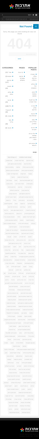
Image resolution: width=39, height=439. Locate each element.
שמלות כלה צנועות (13, 402)
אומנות (9, 76)
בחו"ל (14, 200)
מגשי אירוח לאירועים (26, 293)
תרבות (9, 128)
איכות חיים (9, 180)
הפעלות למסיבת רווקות (10, 223)
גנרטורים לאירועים (12, 207)
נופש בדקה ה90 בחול (11, 333)
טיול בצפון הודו (22, 253)
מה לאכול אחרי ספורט (32, 101)
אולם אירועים (27, 164)
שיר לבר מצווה (9, 396)
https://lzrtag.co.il (12, 157)
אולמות (18, 167)
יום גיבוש (11, 270)
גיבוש (16, 203)
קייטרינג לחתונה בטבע (14, 379)
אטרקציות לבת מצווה (22, 177)
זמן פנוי (9, 236)
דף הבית (20, 72)
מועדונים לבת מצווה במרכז (13, 309)
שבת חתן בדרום (12, 392)
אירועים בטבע (25, 190)
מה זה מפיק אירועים (33, 108)
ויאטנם (30, 236)
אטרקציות (23, 174)
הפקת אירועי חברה (25, 227)
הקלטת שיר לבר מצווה (12, 230)
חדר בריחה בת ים (21, 240)
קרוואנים (6, 382)
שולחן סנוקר (30, 396)
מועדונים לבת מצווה (28, 309)
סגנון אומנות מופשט (34, 94)
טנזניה (30, 266)
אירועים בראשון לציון (24, 193)
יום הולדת (21, 273)
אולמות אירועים (10, 167)
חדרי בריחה (27, 243)
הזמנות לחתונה (30, 220)
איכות (16, 180)
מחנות (31, 313)
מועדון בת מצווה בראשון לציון (25, 303)
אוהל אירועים (29, 160)
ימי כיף (9, 100)
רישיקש (30, 389)
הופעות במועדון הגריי (9, 217)
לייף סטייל (8, 110)
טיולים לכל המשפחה (33, 86)
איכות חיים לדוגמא (32, 144)
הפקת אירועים (13, 227)
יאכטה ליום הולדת (15, 266)
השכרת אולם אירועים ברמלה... (33, 77)
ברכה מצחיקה (31, 203)
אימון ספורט (30, 183)
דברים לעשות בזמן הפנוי (17, 210)
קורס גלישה (11, 362)
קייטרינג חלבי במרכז (25, 372)
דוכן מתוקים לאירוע (29, 213)
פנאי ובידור (11, 121)
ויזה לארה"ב (22, 236)
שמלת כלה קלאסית (25, 406)
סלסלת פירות (19, 343)
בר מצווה (8, 200)
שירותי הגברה (17, 399)
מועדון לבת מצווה (11, 303)
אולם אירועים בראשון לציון (14, 164)
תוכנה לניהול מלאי (25, 409)
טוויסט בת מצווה (30, 250)
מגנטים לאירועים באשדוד (23, 290)
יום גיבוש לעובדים (30, 273)
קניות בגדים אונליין (16, 382)
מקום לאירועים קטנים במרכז (13, 323)
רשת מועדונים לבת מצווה (25, 392)
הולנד (18, 217)
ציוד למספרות (28, 359)
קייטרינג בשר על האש (24, 369)
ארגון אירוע (21, 200)
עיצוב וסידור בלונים (9, 349)
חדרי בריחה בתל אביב (29, 246)
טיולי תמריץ (13, 256)
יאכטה (24, 266)
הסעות (21, 220)
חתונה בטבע (7, 246)
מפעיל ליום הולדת (28, 323)
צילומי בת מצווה (18, 359)
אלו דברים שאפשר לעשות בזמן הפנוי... (32, 136)
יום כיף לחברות (12, 273)
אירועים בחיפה (11, 187)
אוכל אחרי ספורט (19, 160)
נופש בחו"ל (31, 336)
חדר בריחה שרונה (9, 240)
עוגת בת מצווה (16, 346)
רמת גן (23, 389)
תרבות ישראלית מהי (32, 115)
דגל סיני (6, 210)
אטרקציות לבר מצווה (12, 174)
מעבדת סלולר (11, 316)
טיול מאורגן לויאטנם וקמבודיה (26, 256)
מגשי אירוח (12, 290)
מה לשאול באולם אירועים (25, 296)
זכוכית (15, 236)
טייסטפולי (19, 263)
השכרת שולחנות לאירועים (12, 233)
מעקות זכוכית (31, 319)
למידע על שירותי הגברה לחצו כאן (13, 283)
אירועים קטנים (13, 193)
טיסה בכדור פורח (10, 263)
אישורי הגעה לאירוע (11, 197)
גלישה (29, 207)
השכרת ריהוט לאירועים (27, 233)
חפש (19, 59)
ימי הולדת (31, 276)
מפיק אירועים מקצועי (9, 319)
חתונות (9, 86)
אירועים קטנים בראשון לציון (26, 197)
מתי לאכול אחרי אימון (24, 326)
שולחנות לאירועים (19, 396)
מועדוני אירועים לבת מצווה (25, 306)
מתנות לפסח (12, 326)
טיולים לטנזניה (31, 260)
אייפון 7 (13, 177)
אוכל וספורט (9, 160)
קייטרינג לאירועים (27, 376)
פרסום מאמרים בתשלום (22, 78)
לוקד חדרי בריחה (29, 283)
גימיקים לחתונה (8, 203)
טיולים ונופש (10, 93)
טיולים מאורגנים (8, 260)
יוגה (8, 266)
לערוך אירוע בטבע (25, 286)
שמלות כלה (9, 399)
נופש (20, 333)
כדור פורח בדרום (21, 280)
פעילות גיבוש (10, 356)
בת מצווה (22, 203)
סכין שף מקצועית (30, 343)
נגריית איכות (12, 329)
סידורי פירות (17, 339)
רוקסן (16, 386)
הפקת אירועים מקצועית (27, 230)
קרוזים (32, 386)
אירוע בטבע (9, 183)
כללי (10, 106)
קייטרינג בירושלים (9, 366)
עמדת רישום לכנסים (15, 353)
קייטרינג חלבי (12, 369)
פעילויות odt (19, 356)
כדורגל (13, 280)
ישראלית (7, 276)
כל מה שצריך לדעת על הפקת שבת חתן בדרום (12, 19)
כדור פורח (31, 280)
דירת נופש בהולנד (9, 213)
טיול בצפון (31, 253)
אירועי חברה (28, 187)
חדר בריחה (31, 240)
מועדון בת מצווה (12, 299)
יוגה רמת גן (18, 270)
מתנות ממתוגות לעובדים (24, 329)
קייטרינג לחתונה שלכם (29, 382)
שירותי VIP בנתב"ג (28, 399)
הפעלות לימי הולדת (23, 223)
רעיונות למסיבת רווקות (13, 389)
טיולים (6, 256)
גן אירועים (22, 207)
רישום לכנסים (8, 386)
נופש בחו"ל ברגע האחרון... (33, 121)
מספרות (20, 316)
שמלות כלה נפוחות (25, 402)
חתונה (14, 246)
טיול (22, 250)
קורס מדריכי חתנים (29, 366)
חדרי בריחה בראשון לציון (15, 243)
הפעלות (33, 223)
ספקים (24, 346)
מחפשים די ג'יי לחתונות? (12, 313)
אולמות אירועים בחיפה (27, 170)
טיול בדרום (16, 250)
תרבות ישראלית (26, 412)
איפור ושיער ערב (19, 183)
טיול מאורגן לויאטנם (10, 253)
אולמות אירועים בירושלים (12, 170)
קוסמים (9, 359)
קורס (17, 362)
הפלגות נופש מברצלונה (11, 220)
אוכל (10, 72)
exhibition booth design (25, 157)
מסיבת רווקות (27, 316)
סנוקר (12, 343)
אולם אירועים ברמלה (28, 167)
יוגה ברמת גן (27, 270)
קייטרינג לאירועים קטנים (13, 376)
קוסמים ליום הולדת (26, 362)
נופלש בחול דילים (28, 333)
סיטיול (9, 339)
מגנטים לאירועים (13, 286)
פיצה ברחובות (28, 356)
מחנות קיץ (24, 313)
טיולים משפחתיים (29, 263)
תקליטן (16, 409)
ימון (5, 273)
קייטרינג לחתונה (27, 379)
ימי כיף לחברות (33, 128)
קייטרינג (19, 366)
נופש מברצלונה (22, 336)
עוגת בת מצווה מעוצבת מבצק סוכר (26, 349)
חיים (20, 246)
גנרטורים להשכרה (30, 210)
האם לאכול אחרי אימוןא (29, 217)
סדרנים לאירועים (27, 339)
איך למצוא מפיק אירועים (26, 180)
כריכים (6, 280)
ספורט (9, 116)
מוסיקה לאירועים (11, 296)
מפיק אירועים (21, 319)
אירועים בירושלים (14, 190)
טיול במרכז (7, 250)
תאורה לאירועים (13, 406)
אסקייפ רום (30, 200)
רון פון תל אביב (24, 386)
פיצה (6, 353)
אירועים (9, 80)
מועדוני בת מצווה (11, 306)
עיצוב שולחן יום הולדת (28, 353)
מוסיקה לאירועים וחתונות (25, 299)
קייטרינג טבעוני (13, 372)
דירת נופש (19, 213)
